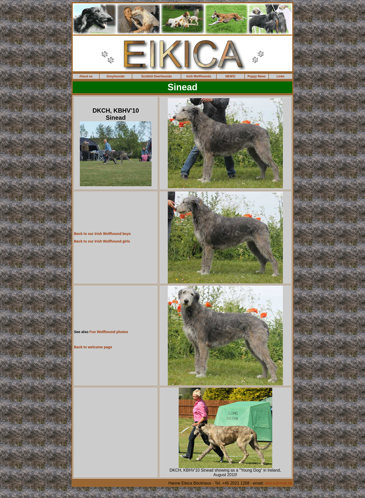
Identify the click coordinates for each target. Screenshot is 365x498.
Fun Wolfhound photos (108, 332)
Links (280, 76)
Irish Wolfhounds (198, 76)
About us (86, 76)
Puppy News (257, 76)
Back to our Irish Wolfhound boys (102, 234)
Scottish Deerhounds (156, 76)
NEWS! (230, 76)
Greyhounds (116, 76)
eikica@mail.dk (278, 483)
